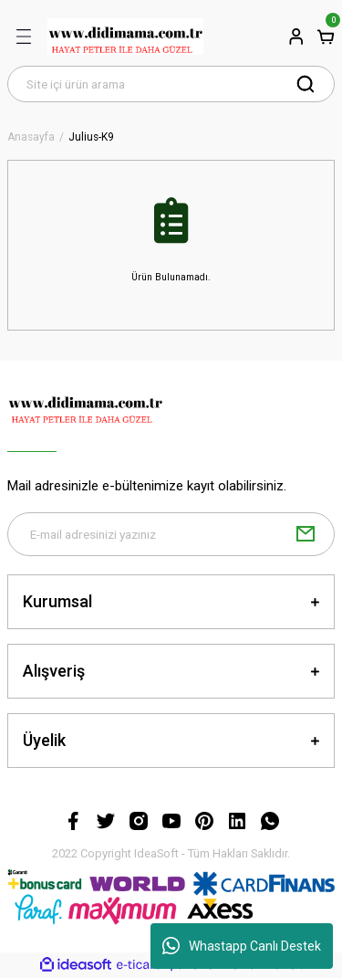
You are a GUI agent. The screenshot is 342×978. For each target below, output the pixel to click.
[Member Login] (296, 36)
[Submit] (305, 534)
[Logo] (125, 36)
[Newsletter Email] (171, 534)
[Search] (171, 84)
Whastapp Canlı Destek (241, 946)
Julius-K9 (91, 137)
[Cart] (325, 36)
